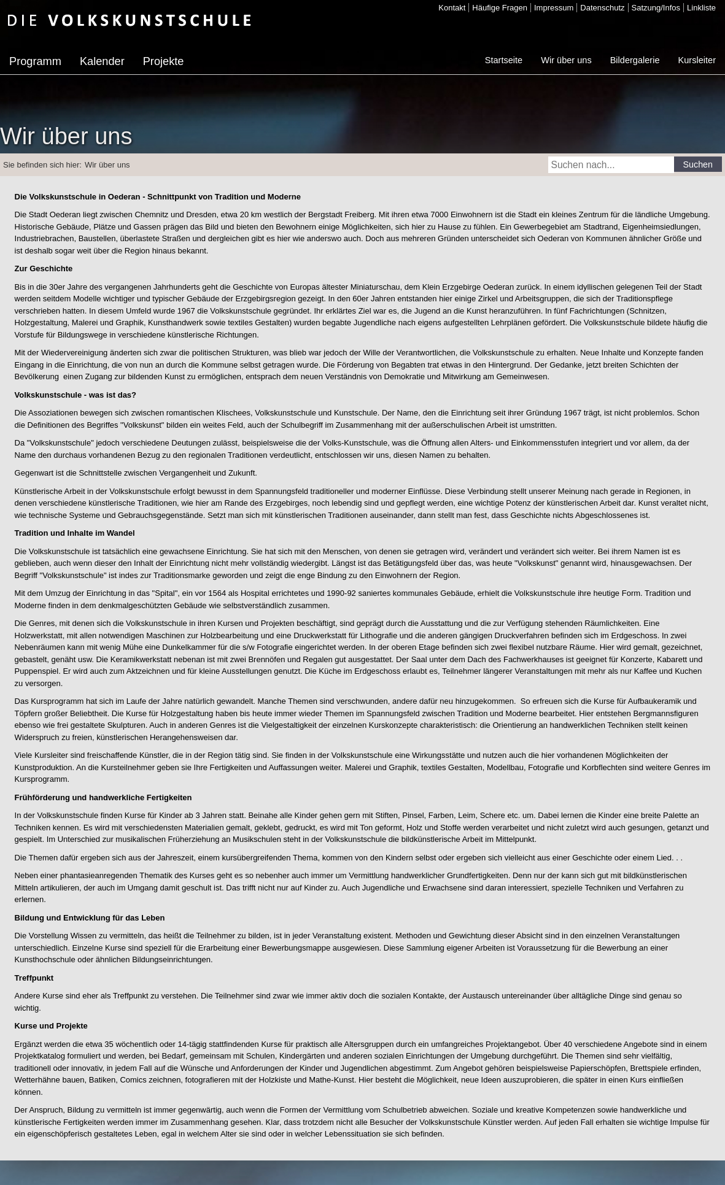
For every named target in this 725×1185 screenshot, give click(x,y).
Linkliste (701, 7)
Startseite (503, 60)
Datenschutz (602, 7)
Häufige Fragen (499, 7)
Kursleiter (697, 60)
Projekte (163, 61)
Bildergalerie (635, 60)
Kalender (102, 61)
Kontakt (451, 7)
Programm (35, 61)
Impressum (553, 7)
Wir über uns (566, 60)
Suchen (698, 164)
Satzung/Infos (656, 7)
